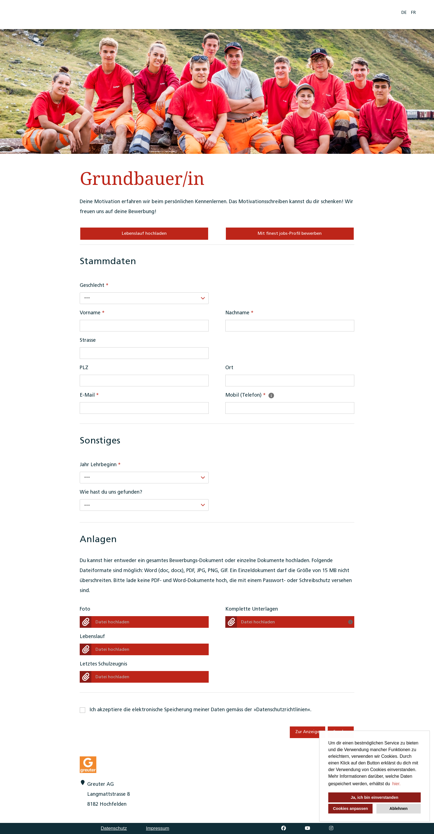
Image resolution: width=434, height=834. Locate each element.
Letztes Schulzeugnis (103, 664)
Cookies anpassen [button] (350, 808)
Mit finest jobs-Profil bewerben (290, 233)
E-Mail (89, 395)
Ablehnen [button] (398, 808)
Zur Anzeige (307, 732)
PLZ (84, 368)
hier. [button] (396, 783)
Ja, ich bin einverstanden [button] (374, 797)
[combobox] (144, 298)
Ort (229, 368)
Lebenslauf (92, 636)
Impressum (157, 828)
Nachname (239, 313)
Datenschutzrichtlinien (282, 710)
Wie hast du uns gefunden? (111, 492)
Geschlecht (94, 285)
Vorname (92, 313)
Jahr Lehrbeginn (100, 465)
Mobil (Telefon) (250, 395)
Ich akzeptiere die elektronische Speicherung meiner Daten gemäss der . (200, 710)
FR (413, 13)
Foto (85, 609)
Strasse (88, 340)
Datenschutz (114, 828)
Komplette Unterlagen (251, 609)
